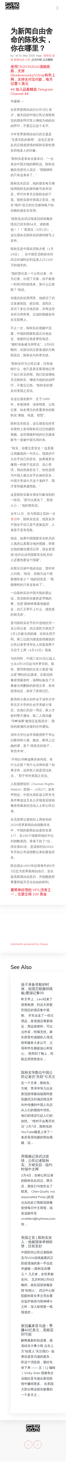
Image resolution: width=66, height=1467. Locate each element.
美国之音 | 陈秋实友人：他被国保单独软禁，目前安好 (37, 1241)
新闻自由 (19, 59)
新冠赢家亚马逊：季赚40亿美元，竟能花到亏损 (37, 1329)
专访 (14, 519)
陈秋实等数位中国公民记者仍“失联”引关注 (38, 1074)
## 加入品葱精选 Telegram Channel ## (32, 91)
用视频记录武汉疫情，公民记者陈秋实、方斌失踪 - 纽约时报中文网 (36, 1162)
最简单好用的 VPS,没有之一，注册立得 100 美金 (31, 892)
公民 (27, 59)
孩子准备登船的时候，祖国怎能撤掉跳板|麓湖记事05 (37, 988)
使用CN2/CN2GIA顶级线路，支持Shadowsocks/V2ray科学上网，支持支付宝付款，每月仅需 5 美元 (33, 75)
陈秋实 (48, 55)
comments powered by (29, 944)
